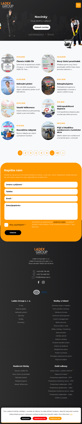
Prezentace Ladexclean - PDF (61, 384)
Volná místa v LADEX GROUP (61, 371)
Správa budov (61, 333)
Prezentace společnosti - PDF (61, 377)
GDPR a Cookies (61, 398)
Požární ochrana (61, 353)
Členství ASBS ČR (25, 61)
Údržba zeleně (61, 336)
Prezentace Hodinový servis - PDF (61, 381)
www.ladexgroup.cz (36, 34)
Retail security (61, 322)
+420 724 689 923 (42, 274)
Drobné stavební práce (61, 343)
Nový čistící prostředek (68, 61)
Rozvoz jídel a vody (61, 326)
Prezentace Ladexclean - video (61, 394)
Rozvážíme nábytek (26, 130)
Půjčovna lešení (61, 359)
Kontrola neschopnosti (61, 316)
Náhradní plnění (24, 84)
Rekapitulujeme (65, 84)
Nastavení (25, 418)
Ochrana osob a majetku (61, 306)
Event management (60, 319)
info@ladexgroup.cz (43, 277)
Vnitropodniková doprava (65, 107)
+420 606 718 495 (42, 271)
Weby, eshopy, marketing (60, 329)
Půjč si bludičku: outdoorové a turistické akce (69, 129)
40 (57, 153)
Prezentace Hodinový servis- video (61, 391)
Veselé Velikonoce (25, 107)
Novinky (50, 34)
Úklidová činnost (61, 312)
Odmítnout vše (39, 418)
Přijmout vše (55, 418)
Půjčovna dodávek (61, 346)
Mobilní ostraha (61, 339)
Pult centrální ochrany (61, 309)
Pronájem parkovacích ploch (61, 356)
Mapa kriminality (61, 374)
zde (71, 414)
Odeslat (13, 233)
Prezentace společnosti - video (61, 388)
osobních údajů (59, 222)
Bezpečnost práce (61, 349)
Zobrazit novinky (42, 27)
